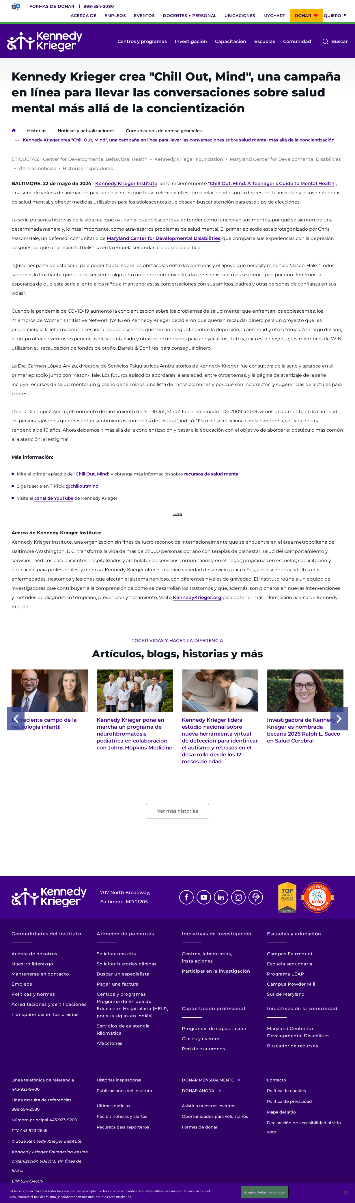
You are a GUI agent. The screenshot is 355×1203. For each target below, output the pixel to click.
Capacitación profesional (213, 1008)
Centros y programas (142, 41)
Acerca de (83, 15)
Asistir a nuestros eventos (208, 1105)
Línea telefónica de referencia (43, 1085)
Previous (16, 718)
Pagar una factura (118, 984)
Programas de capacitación (214, 1028)
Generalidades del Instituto (46, 934)
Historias (36, 130)
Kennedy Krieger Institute (126, 183)
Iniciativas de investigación (217, 934)
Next (339, 718)
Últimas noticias (113, 1105)
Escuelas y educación (294, 934)
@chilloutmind (82, 486)
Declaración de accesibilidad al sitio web (304, 1127)
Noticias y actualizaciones (86, 130)
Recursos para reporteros (123, 1127)
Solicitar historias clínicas (127, 964)
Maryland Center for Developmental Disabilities (163, 238)
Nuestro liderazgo (32, 964)
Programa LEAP (285, 974)
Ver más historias (177, 811)
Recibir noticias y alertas (122, 1116)
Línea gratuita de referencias (41, 1105)
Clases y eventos (201, 1038)
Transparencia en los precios (45, 1014)
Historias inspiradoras (119, 1080)
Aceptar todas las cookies (264, 1192)
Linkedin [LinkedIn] (221, 897)
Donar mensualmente (208, 1080)
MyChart (274, 15)
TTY (29, 1130)
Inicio (14, 130)
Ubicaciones (240, 15)
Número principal (44, 1119)
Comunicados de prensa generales (164, 130)
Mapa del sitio (281, 1112)
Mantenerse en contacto (40, 974)
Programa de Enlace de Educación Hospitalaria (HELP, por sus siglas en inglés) (132, 1009)
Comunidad (297, 41)
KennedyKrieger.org (197, 597)
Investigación (191, 41)
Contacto (276, 1080)
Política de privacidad (289, 1101)
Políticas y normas (33, 994)
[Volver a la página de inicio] (44, 41)
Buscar (339, 41)
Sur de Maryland (286, 994)
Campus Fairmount (290, 953)
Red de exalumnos (203, 1048)
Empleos (115, 15)
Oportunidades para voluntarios (215, 1116)
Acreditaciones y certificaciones (49, 1004)
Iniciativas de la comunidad (302, 1008)
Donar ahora (198, 1090)
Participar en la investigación (216, 971)
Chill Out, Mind (92, 474)
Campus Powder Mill (291, 984)
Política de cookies (286, 1090)
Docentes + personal (189, 15)
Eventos (144, 15)
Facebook (186, 897)
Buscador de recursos (292, 1046)
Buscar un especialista (123, 974)
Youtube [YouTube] (204, 897)
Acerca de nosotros (34, 953)
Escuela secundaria (290, 964)
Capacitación (230, 41)
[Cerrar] (345, 1192)
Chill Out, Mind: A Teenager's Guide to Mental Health (272, 183)
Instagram (238, 897)
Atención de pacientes (125, 934)
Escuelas (264, 41)
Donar (303, 15)
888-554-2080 (98, 6)
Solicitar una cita (116, 953)
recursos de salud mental (212, 474)
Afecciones (110, 1043)
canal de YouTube (53, 498)
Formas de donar (51, 6)
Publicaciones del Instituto (124, 1090)
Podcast (255, 897)
